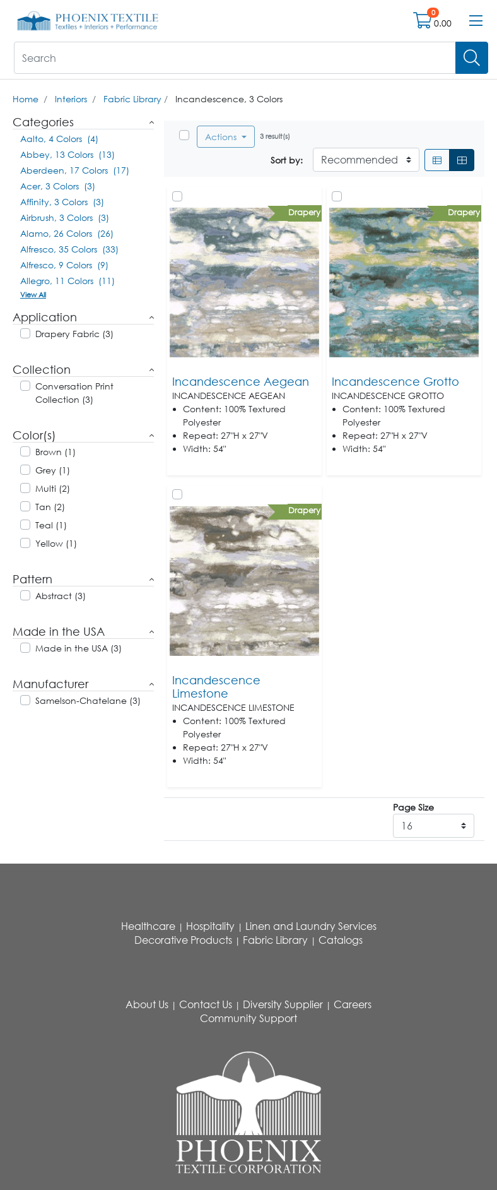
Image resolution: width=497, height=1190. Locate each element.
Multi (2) (52, 488)
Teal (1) (51, 525)
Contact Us (205, 1004)
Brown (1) (55, 451)
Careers (352, 1004)
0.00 (443, 23)
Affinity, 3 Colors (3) (62, 201)
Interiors (71, 98)
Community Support (248, 1018)
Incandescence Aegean (240, 381)
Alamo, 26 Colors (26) (67, 233)
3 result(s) (275, 136)
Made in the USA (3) (78, 648)
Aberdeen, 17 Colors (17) (74, 170)
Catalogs (341, 940)
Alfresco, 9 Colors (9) (64, 264)
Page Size (413, 807)
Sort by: (287, 160)
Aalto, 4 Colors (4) (59, 138)
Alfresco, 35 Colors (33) (69, 249)
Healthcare (148, 926)
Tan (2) (50, 506)
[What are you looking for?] (235, 58)
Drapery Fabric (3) (74, 333)
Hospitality (210, 926)
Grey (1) (52, 470)
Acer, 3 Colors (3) (57, 186)
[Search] (471, 58)
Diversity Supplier (283, 1004)
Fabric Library (132, 98)
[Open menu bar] (476, 21)
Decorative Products (183, 940)
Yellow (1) (56, 543)
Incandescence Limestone (216, 687)
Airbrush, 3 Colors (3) (64, 217)
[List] (437, 160)
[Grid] (461, 160)
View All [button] (33, 294)
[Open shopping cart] (423, 23)
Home (25, 98)
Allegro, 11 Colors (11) (67, 280)
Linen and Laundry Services (311, 926)
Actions (222, 136)
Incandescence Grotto (395, 381)
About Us (147, 1004)
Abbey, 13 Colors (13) (67, 154)
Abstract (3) (60, 595)
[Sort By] (366, 160)
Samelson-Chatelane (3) (88, 700)
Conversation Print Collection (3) (74, 393)
